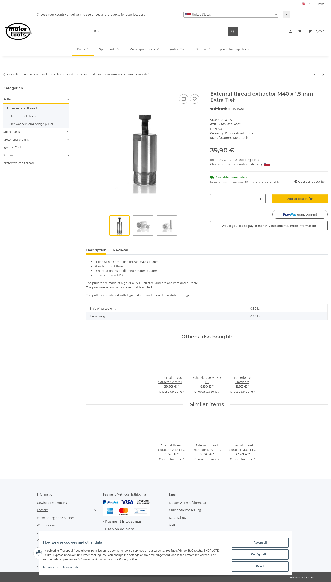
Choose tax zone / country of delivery (240, 164)
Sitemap (174, 533)
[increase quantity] (260, 198)
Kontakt (42, 510)
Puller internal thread (22, 116)
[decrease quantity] (215, 198)
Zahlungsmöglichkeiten (53, 533)
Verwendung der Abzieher (55, 518)
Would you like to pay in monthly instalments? (269, 226)
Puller (7, 99)
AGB (172, 525)
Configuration (257, 556)
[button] (290, 31)
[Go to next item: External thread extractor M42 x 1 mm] (323, 74)
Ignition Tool (12, 147)
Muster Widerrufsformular (187, 503)
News (320, 4)
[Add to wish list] (194, 99)
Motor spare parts (16, 139)
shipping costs (249, 160)
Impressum (53, 569)
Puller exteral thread (239, 133)
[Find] (159, 31)
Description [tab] (96, 250)
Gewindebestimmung (52, 503)
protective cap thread (18, 163)
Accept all (257, 545)
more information (303, 226)
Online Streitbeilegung (185, 510)
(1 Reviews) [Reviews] (227, 109)
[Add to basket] (89, 88)
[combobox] (230, 15)
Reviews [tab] (120, 250)
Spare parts (11, 132)
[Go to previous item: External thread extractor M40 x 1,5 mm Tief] (314, 74)
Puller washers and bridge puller (30, 124)
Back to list (13, 74)
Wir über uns (46, 525)
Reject (257, 567)
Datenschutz (73, 569)
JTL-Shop (309, 577)
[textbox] (231, 14)
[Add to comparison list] (183, 99)
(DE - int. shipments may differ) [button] (263, 182)
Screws (8, 155)
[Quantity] (238, 198)
